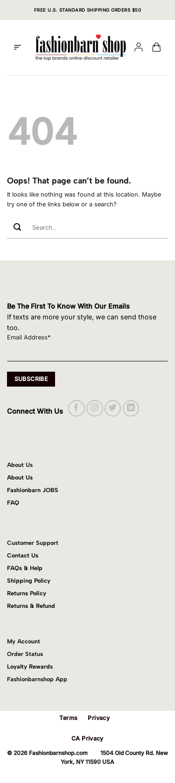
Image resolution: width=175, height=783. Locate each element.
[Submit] (17, 228)
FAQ (13, 502)
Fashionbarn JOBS (32, 490)
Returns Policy (26, 593)
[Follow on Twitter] (113, 408)
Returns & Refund (31, 605)
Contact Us (22, 555)
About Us (20, 477)
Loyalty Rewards (30, 666)
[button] (17, 47)
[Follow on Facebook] (76, 408)
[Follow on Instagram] (94, 408)
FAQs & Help (24, 567)
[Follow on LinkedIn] (131, 408)
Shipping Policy (28, 580)
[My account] (138, 48)
